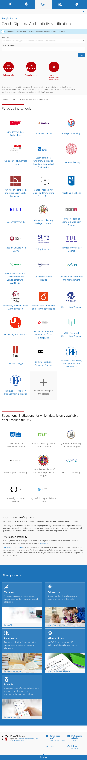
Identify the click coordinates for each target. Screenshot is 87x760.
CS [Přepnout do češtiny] (83, 11)
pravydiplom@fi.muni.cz (57, 740)
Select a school (7, 37)
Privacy (74, 746)
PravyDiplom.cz (9, 18)
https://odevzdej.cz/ (56, 625)
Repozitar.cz (10, 638)
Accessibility (75, 748)
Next (81, 55)
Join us (73, 740)
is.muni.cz (9, 684)
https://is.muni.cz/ (12, 717)
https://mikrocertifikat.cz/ (59, 671)
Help (51, 746)
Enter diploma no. (9, 46)
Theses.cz (9, 592)
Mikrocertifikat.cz (57, 638)
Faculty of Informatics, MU (26, 739)
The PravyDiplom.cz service (13, 547)
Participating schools (76, 737)
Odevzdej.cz (54, 592)
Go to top (43, 757)
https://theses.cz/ (11, 625)
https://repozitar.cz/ (13, 671)
